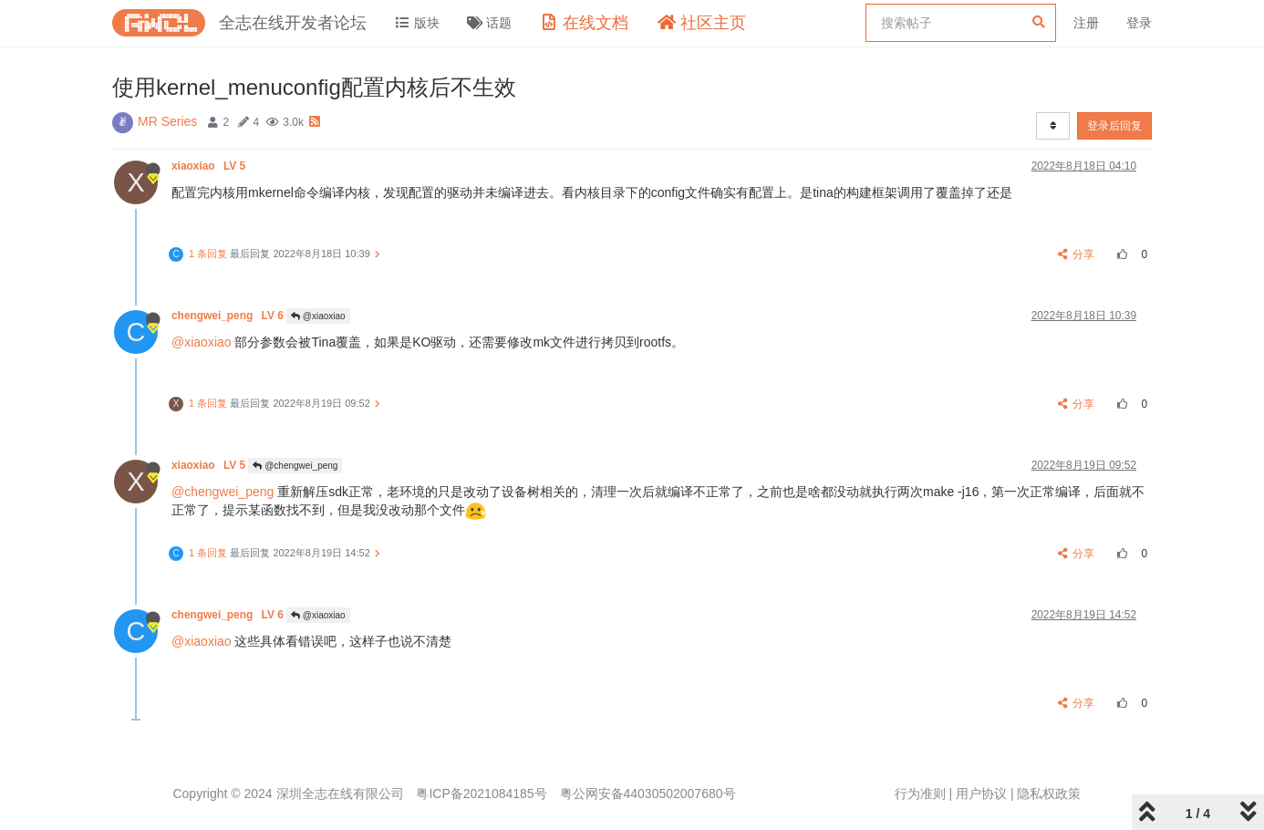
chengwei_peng (228, 315)
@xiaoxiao (318, 316)
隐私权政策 (1049, 793)
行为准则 (920, 793)
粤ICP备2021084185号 (481, 793)
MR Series (167, 121)
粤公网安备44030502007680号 (648, 793)
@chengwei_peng (295, 466)
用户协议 (981, 793)
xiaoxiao (209, 166)
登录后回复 (1114, 125)
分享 (1076, 254)
